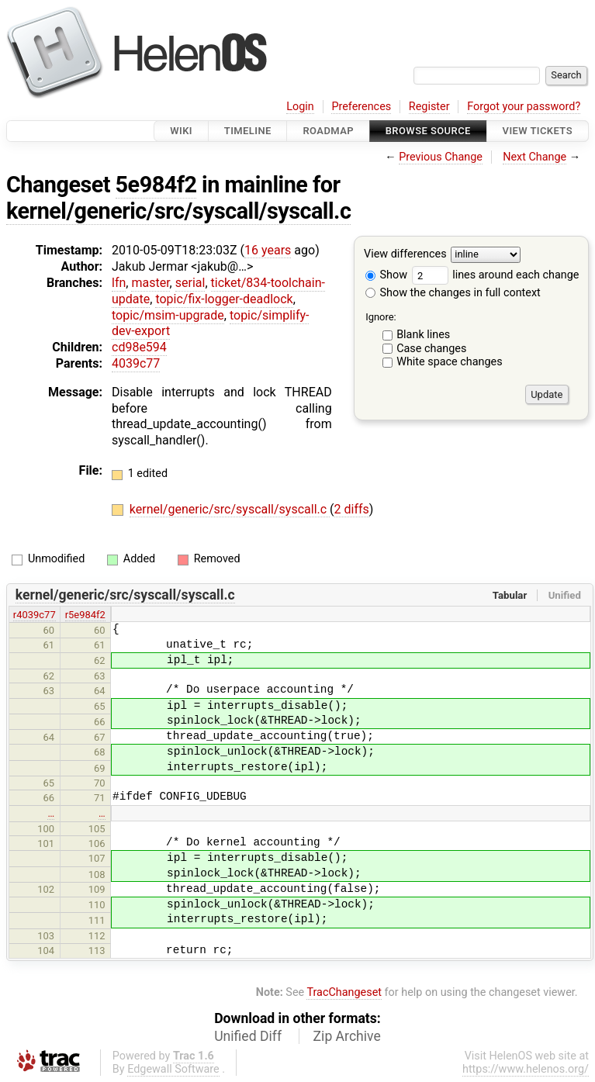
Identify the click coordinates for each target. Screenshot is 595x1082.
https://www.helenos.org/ (525, 1069)
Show (386, 275)
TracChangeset (344, 992)
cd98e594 (139, 347)
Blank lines (423, 334)
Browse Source (428, 131)
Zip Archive (347, 1036)
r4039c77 (34, 615)
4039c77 (136, 363)
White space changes (449, 361)
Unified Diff (248, 1036)
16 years (267, 250)
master (150, 282)
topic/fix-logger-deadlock (223, 299)
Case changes (431, 348)
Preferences (361, 106)
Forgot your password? (523, 106)
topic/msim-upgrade (168, 315)
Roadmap (328, 131)
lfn (119, 282)
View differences (405, 254)
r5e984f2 (85, 615)
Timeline (248, 131)
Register (429, 106)
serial (190, 282)
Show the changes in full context (453, 292)
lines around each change (495, 275)
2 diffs (351, 509)
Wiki (181, 131)
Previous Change (441, 157)
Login (300, 106)
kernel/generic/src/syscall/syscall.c (178, 211)
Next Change (534, 157)
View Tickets (538, 131)
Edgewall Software (173, 1069)
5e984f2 (156, 184)
